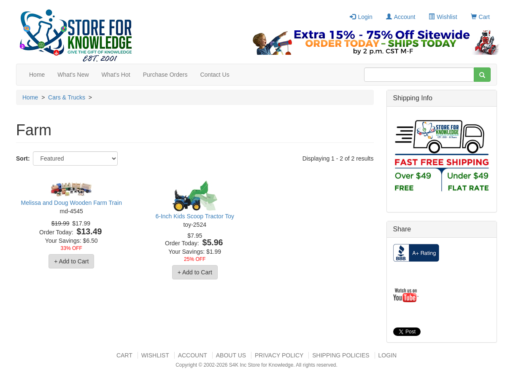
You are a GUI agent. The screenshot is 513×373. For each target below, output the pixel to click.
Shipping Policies (340, 355)
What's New (73, 74)
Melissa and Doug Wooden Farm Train (71, 202)
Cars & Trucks (66, 97)
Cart (480, 16)
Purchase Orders (165, 74)
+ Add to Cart (71, 261)
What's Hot (116, 74)
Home (37, 74)
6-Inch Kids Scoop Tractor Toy (194, 216)
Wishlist (443, 16)
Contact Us (214, 74)
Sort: (23, 158)
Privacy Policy (279, 355)
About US (231, 355)
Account (401, 16)
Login (361, 16)
